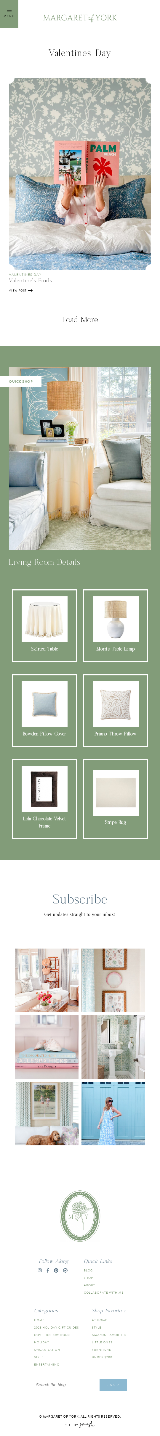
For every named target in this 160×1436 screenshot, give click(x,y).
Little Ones (102, 1342)
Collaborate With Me (104, 1292)
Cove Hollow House (52, 1335)
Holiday (41, 1342)
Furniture (101, 1350)
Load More (80, 320)
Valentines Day (25, 274)
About (89, 1285)
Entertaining (46, 1364)
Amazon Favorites (109, 1335)
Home (39, 1320)
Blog (88, 1270)
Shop (88, 1278)
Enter (113, 1385)
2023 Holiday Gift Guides (56, 1327)
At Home (99, 1320)
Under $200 (102, 1357)
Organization (47, 1350)
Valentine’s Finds (30, 281)
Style (39, 1357)
